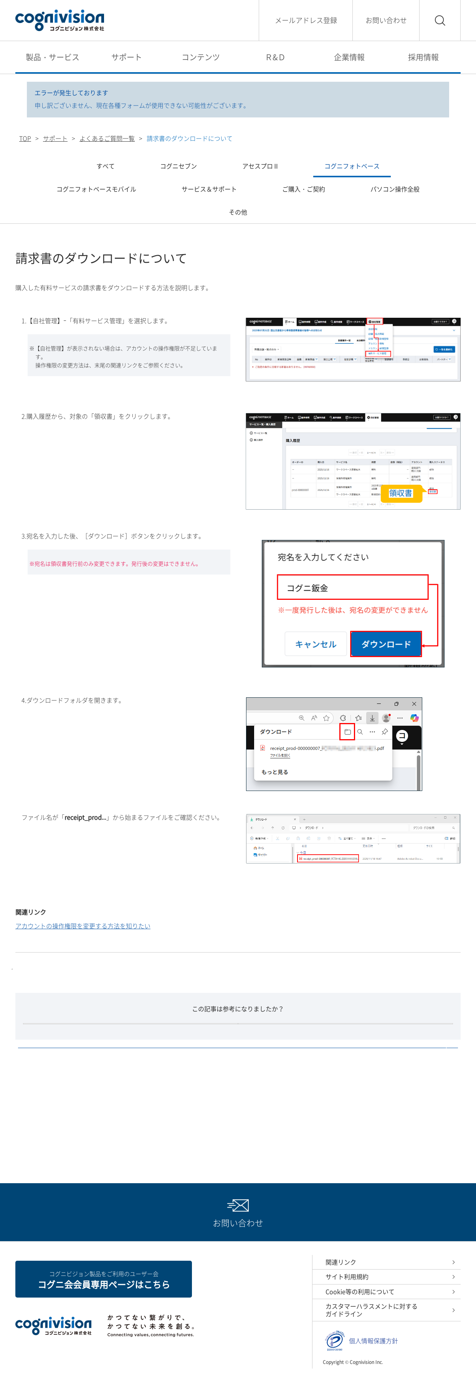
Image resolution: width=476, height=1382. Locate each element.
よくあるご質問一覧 (107, 138)
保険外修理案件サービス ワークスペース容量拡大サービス (112, 989)
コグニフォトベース (352, 165)
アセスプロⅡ (260, 165)
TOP (25, 138)
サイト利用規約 (347, 1285)
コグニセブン (178, 165)
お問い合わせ (386, 20)
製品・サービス (52, 57)
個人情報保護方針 (373, 1349)
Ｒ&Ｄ (275, 57)
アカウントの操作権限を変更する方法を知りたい (82, 925)
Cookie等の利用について (360, 1299)
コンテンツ (201, 57)
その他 (238, 211)
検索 (440, 20)
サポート (126, 57)
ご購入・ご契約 (303, 188)
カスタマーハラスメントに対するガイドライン (372, 1318)
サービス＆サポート (209, 188)
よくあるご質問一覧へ (230, 1129)
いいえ (292, 1069)
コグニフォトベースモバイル (96, 188)
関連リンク (341, 1270)
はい (184, 1069)
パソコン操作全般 (395, 188)
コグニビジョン (59, 20)
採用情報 (423, 57)
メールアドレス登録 (306, 20)
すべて (105, 165)
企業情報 (349, 57)
